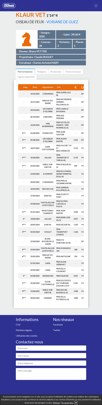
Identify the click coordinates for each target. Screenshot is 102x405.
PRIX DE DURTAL (63, 225)
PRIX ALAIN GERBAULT (61, 263)
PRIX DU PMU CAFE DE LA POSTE (62, 204)
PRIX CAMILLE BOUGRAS (62, 110)
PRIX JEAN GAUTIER (60, 133)
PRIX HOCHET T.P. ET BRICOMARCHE (64, 148)
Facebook (58, 324)
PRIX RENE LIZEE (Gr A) (63, 218)
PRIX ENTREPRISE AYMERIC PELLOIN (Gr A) (64, 102)
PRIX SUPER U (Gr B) (63, 93)
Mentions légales (24, 330)
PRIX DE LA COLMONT (61, 270)
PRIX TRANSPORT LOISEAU (62, 232)
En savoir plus (68, 403)
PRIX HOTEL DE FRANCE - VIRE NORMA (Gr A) (62, 125)
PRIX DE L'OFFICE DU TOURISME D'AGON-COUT (63, 283)
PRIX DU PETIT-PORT (62, 195)
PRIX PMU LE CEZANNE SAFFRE (64, 182)
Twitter (56, 330)
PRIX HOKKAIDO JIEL (63, 249)
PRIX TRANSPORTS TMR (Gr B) (62, 157)
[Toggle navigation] (96, 5)
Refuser (56, 403)
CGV (18, 324)
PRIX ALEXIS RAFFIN (61, 140)
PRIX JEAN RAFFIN (60, 212)
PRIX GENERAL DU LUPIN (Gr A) (62, 188)
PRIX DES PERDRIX (60, 117)
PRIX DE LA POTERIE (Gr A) (62, 298)
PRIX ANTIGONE (63, 256)
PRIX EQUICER (62, 276)
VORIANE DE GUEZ (62, 22)
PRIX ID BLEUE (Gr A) (63, 165)
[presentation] (37, 387)
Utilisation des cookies (26, 335)
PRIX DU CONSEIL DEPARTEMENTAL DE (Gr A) (64, 174)
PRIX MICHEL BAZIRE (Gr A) (62, 291)
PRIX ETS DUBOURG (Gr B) (63, 241)
